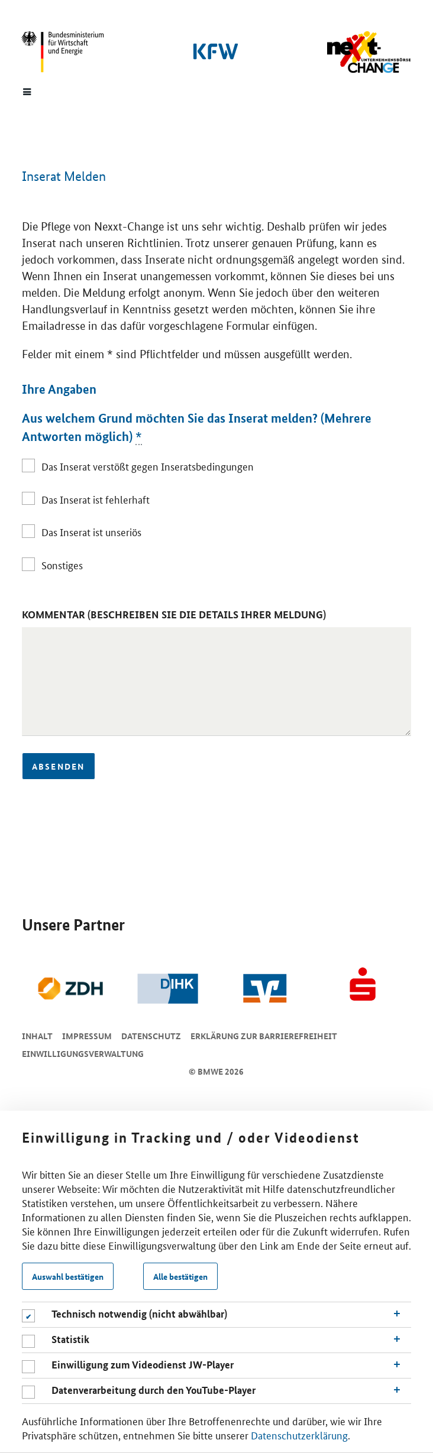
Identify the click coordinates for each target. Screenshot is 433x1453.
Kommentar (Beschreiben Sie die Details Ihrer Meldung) (174, 614)
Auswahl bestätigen (68, 1276)
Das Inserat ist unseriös (91, 531)
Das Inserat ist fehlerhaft (95, 499)
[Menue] (27, 91)
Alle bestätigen (180, 1276)
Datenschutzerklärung (299, 1435)
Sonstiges (62, 564)
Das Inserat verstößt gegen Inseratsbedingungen (147, 466)
